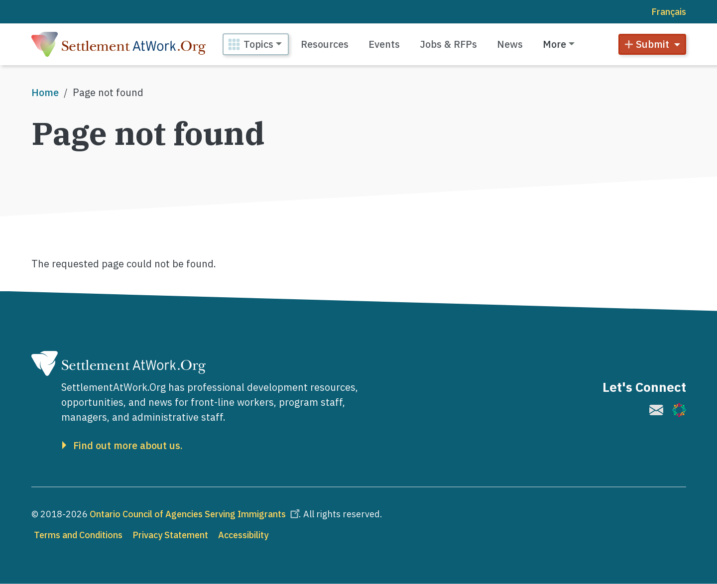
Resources (325, 44)
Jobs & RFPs (448, 44)
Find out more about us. (128, 446)
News (510, 44)
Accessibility (243, 535)
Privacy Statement (170, 535)
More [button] (554, 44)
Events (384, 44)
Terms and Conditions (78, 535)
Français (668, 11)
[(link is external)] (656, 410)
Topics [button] (258, 44)
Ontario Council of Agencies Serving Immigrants (196, 514)
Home (45, 92)
